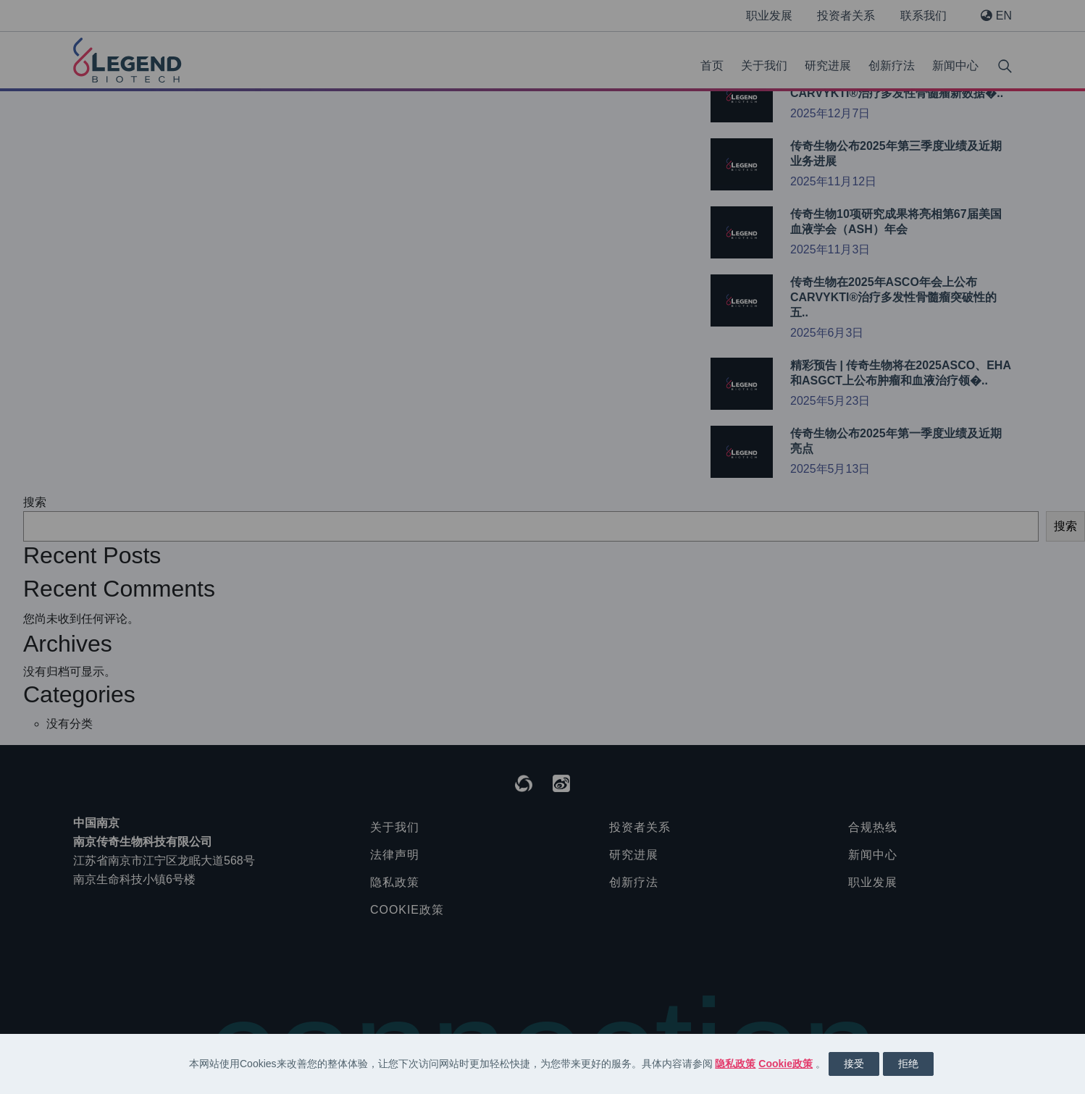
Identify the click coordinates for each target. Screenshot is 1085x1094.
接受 (854, 1063)
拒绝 (908, 1063)
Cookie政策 (785, 1063)
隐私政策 (735, 1063)
